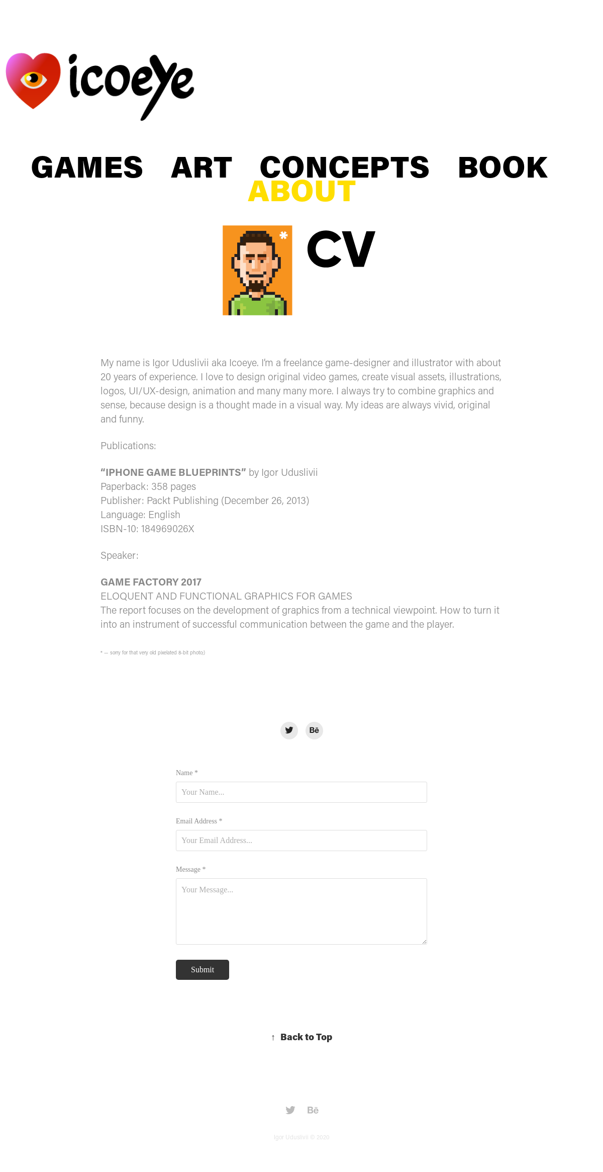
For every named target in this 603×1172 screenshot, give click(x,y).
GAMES (87, 166)
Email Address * (199, 821)
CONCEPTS (344, 166)
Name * (187, 773)
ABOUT (302, 189)
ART (201, 166)
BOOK (502, 166)
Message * (191, 869)
